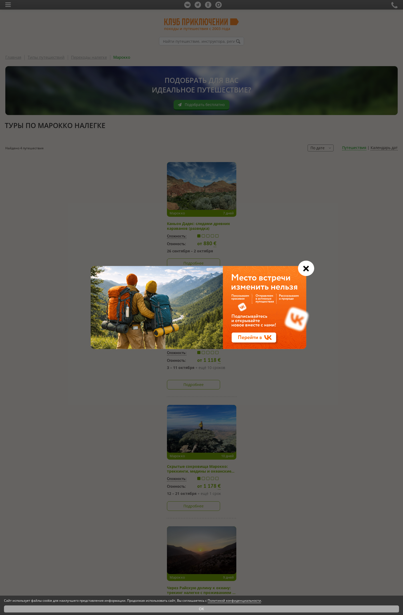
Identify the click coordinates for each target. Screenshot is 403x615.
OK (201, 608)
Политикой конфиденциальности (234, 600)
